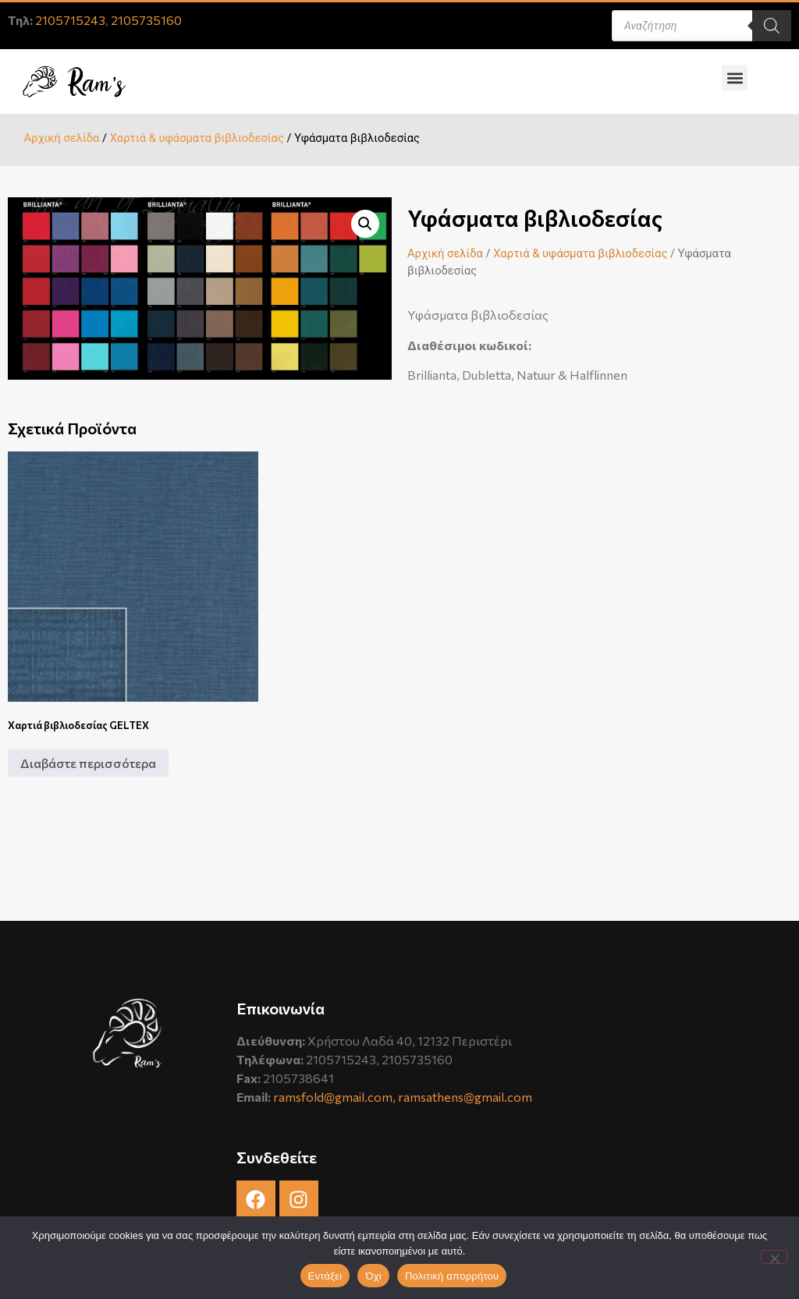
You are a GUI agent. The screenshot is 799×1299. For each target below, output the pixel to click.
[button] (735, 77)
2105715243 (70, 19)
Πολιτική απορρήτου (452, 1276)
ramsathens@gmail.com (465, 1096)
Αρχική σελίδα (61, 138)
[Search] (771, 25)
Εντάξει (325, 1276)
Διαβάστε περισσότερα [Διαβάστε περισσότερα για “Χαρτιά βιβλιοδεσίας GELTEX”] (88, 763)
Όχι (373, 1276)
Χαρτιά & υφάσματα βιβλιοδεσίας (197, 138)
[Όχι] (774, 1257)
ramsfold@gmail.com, (335, 1096)
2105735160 (146, 19)
